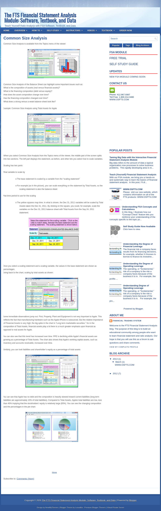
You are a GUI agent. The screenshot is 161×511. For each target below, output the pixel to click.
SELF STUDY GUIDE (123, 64)
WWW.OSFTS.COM (132, 189)
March (118, 362)
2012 (115, 373)
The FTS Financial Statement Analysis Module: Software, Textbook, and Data (40, 17)
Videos (93, 29)
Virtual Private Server (115, 508)
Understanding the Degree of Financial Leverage (138, 245)
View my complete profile (123, 347)
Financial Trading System (127, 321)
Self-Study (55, 29)
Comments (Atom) (25, 478)
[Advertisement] (130, 124)
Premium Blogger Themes (95, 508)
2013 (115, 359)
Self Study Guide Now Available (139, 226)
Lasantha (79, 508)
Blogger (139, 308)
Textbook (109, 29)
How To (38, 29)
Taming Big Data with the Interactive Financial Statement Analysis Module (132, 158)
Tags (128, 45)
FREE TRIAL (118, 58)
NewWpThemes (51, 508)
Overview (21, 29)
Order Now (125, 30)
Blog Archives (142, 45)
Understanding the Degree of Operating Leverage (138, 264)
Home (6, 30)
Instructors (75, 29)
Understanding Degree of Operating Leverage (136, 286)
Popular (116, 45)
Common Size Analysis (25, 38)
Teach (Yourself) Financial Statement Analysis (132, 174)
